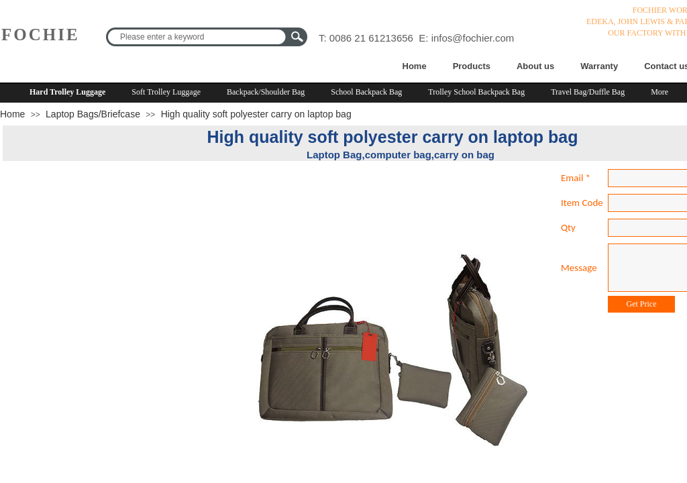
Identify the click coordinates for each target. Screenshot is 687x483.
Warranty (599, 66)
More (659, 92)
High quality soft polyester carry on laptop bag (256, 114)
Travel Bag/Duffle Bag (588, 92)
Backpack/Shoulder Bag (266, 92)
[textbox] (198, 37)
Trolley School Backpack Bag (476, 92)
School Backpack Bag (366, 92)
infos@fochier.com (473, 38)
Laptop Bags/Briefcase (93, 114)
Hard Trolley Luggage (67, 92)
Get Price (642, 304)
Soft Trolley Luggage (166, 92)
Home (415, 66)
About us (535, 66)
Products (471, 66)
